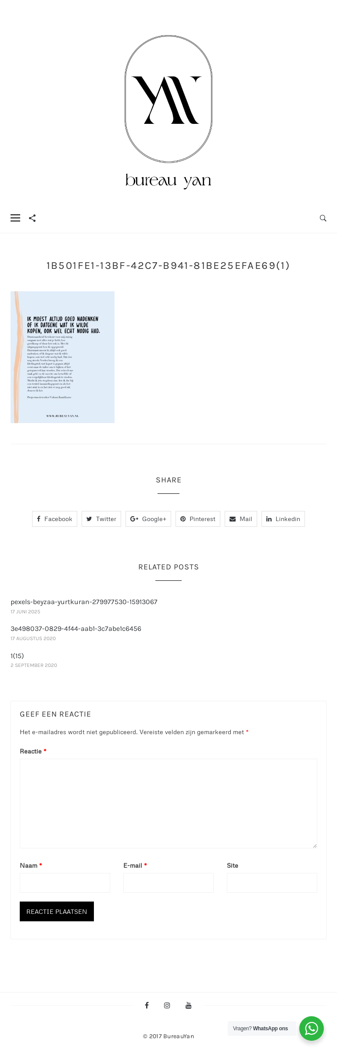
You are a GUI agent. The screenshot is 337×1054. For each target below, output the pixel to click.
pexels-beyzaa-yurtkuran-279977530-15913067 (84, 602)
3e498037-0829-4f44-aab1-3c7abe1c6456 (76, 628)
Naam (31, 865)
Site (232, 865)
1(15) (17, 656)
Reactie (33, 751)
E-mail (135, 865)
